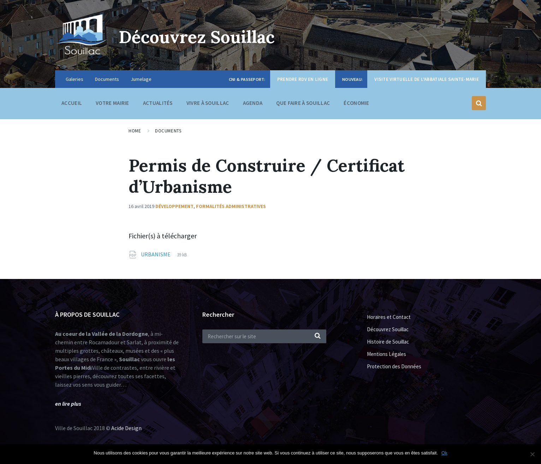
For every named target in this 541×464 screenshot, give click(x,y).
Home (135, 131)
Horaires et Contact (389, 317)
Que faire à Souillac (303, 105)
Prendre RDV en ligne (302, 79)
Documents (107, 79)
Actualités (158, 103)
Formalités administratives (231, 206)
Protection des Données (394, 366)
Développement (174, 206)
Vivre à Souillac (207, 105)
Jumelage (141, 79)
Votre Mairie (112, 105)
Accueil (71, 103)
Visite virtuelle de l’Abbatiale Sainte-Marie (426, 79)
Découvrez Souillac (197, 37)
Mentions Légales (386, 354)
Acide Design (126, 428)
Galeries (74, 79)
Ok (444, 453)
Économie (356, 105)
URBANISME (156, 254)
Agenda (253, 103)
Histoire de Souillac (388, 341)
